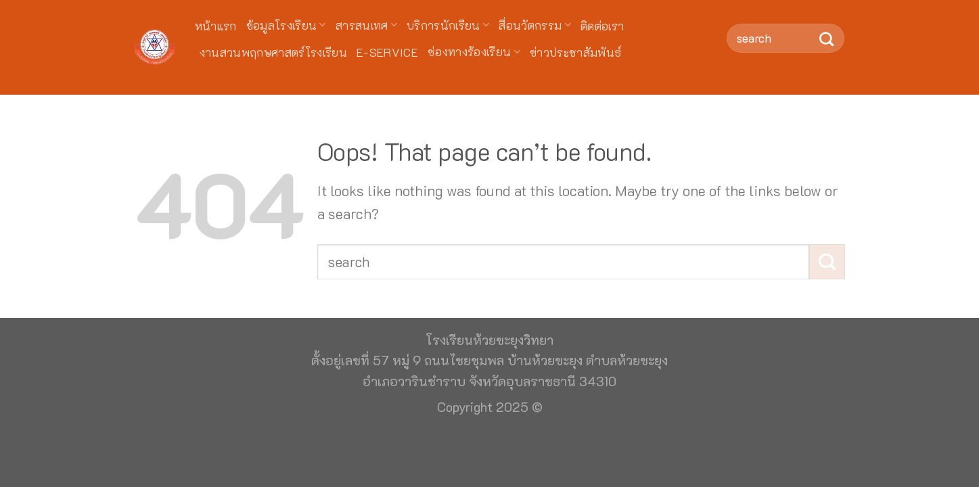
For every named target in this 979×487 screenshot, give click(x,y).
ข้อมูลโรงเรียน (286, 25)
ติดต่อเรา (602, 25)
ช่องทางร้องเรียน (474, 51)
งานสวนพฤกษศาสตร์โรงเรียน (274, 52)
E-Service (387, 52)
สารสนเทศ (366, 25)
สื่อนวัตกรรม (535, 25)
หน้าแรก (216, 25)
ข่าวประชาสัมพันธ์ (575, 52)
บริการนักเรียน (448, 25)
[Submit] (827, 38)
